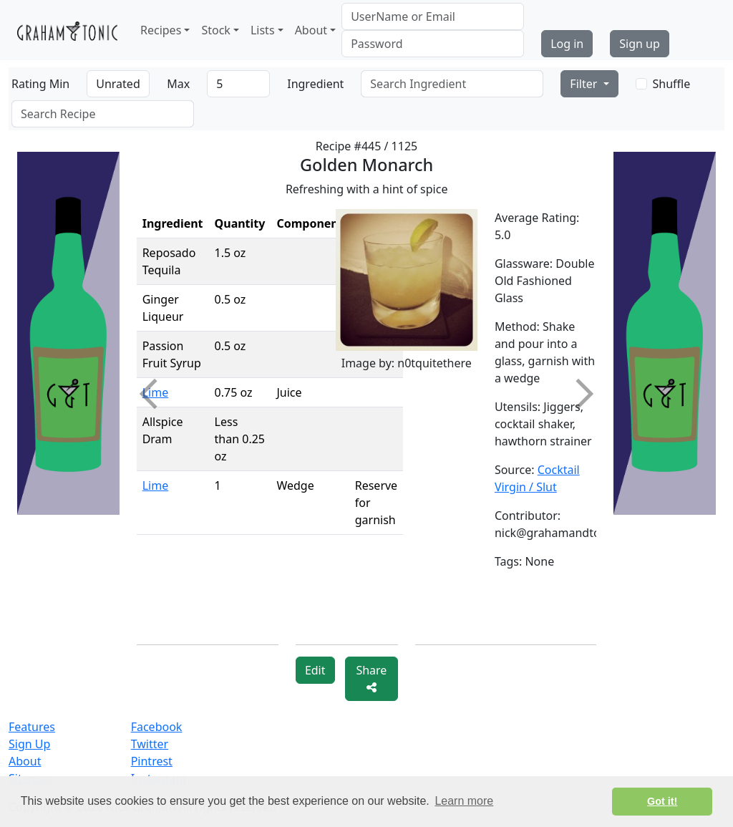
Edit (315, 670)
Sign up (639, 44)
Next (578, 394)
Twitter (149, 744)
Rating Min (40, 84)
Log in (566, 44)
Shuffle (672, 84)
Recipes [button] (160, 30)
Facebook (157, 727)
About (25, 761)
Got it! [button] (662, 801)
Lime (155, 485)
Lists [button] (263, 30)
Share (371, 677)
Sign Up (29, 744)
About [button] (311, 30)
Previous (154, 394)
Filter (585, 84)
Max (178, 84)
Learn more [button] (464, 801)
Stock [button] (215, 30)
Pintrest (152, 761)
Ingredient (315, 84)
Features (32, 727)
